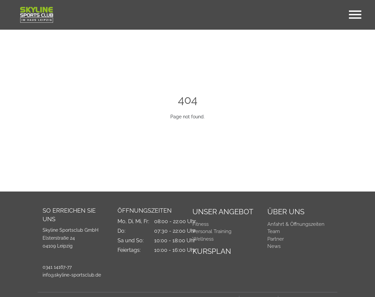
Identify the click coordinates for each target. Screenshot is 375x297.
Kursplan (211, 251)
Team (273, 231)
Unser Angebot (222, 211)
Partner (275, 239)
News (274, 246)
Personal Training (211, 231)
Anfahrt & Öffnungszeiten (295, 224)
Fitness (200, 224)
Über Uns (285, 211)
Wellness (203, 239)
